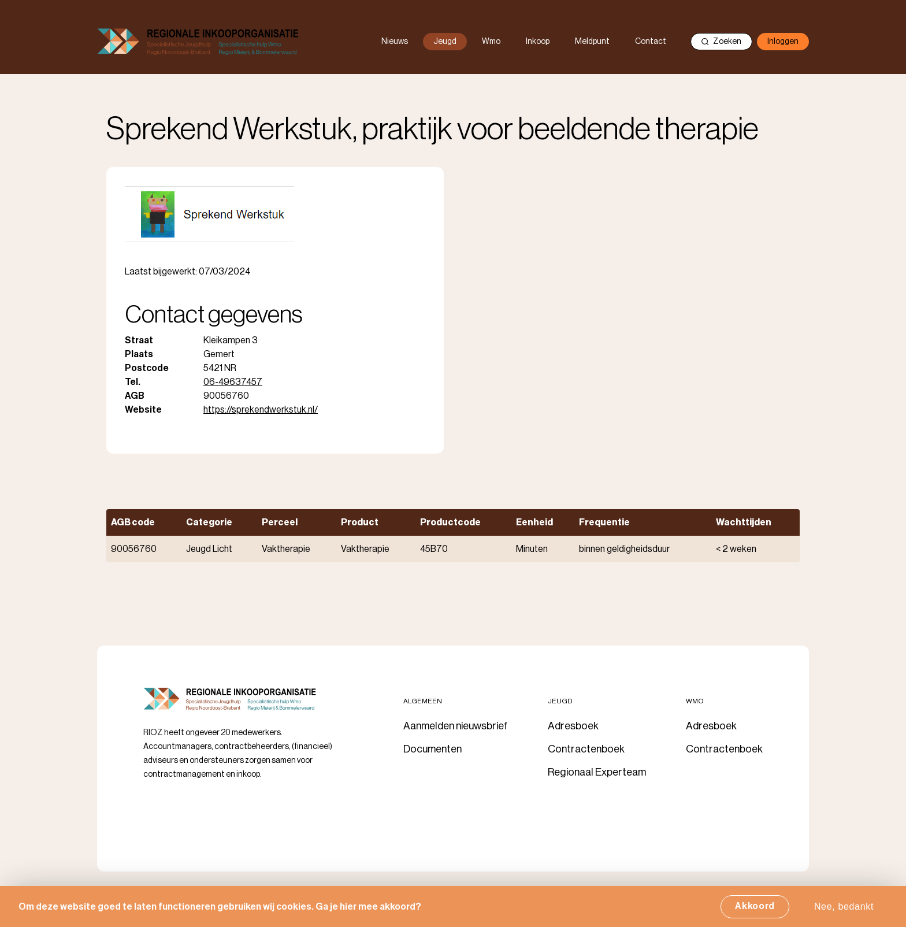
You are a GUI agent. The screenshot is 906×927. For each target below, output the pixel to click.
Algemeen (422, 701)
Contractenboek (586, 749)
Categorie (209, 522)
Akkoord (755, 909)
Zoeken (721, 42)
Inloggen (783, 42)
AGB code (133, 522)
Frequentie (604, 522)
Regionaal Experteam (597, 772)
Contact (650, 42)
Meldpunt (592, 42)
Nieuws (394, 42)
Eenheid (534, 522)
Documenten (432, 749)
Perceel (280, 522)
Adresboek (573, 726)
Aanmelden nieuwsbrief (455, 726)
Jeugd (444, 42)
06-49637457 (232, 382)
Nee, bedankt (844, 910)
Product (359, 522)
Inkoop (537, 42)
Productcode (450, 522)
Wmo (491, 42)
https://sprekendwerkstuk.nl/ (260, 409)
